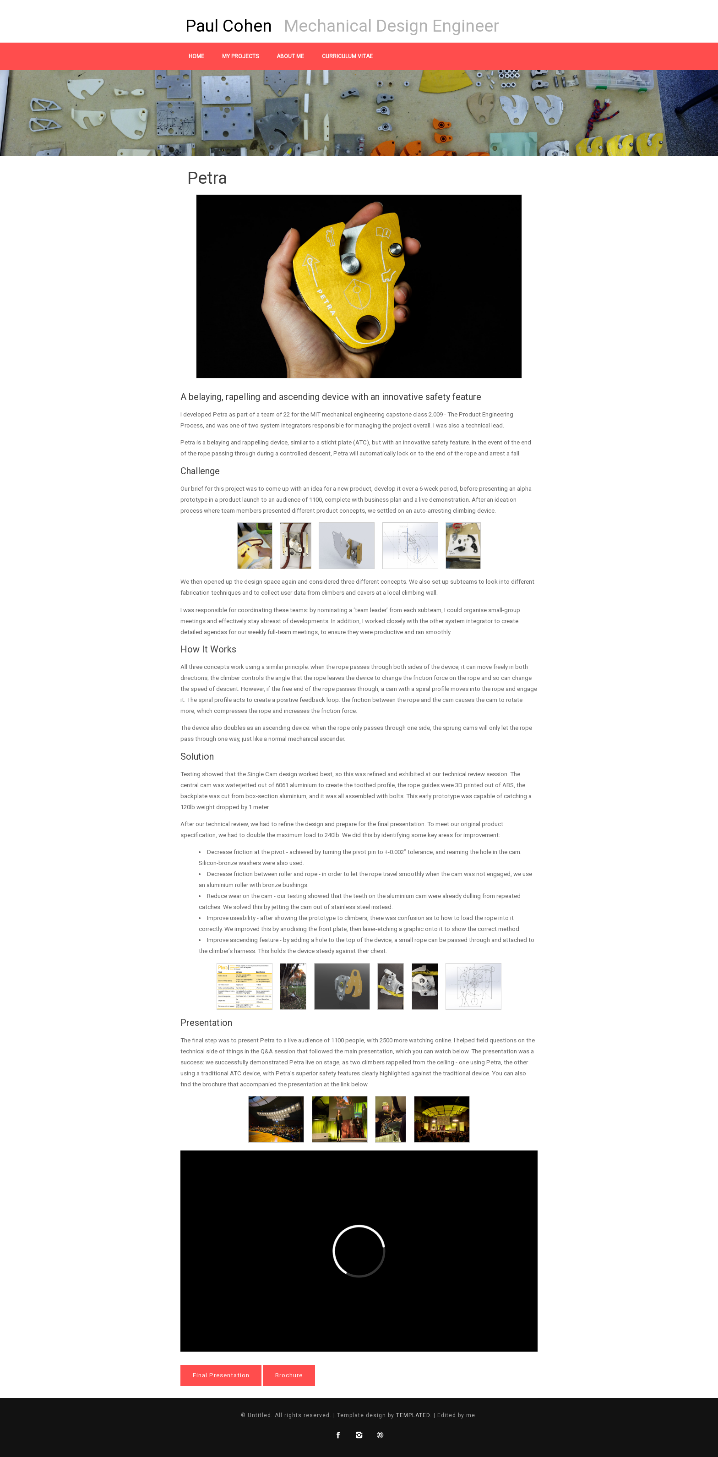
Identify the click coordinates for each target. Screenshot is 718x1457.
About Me (290, 56)
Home (196, 56)
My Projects (240, 56)
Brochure (289, 1375)
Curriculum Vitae (347, 56)
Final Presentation (221, 1375)
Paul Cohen (228, 26)
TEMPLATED (413, 1415)
